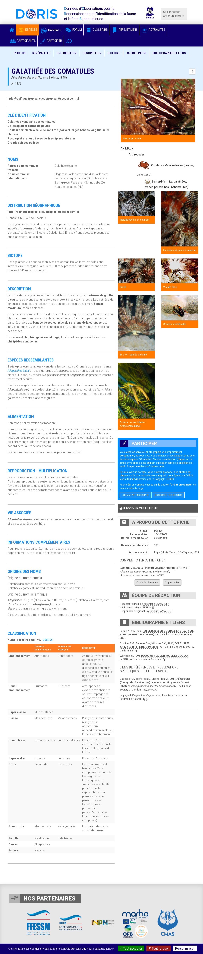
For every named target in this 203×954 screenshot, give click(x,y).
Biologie (114, 53)
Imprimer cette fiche (139, 508)
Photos (20, 53)
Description (92, 53)
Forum (73, 29)
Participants (22, 40)
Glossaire (96, 29)
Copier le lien (172, 582)
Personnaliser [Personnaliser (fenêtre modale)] (185, 948)
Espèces (27, 29)
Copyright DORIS (164, 479)
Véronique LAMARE (154, 603)
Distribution (66, 53)
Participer (50, 40)
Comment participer (135, 495)
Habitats (51, 30)
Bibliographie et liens (169, 53)
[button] (69, 40)
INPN (145, 698)
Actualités (153, 29)
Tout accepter (131, 948)
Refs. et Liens (124, 29)
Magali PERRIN (143, 607)
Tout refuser (158, 948)
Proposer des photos (168, 495)
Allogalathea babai (18, 370)
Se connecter (171, 11)
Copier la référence (147, 582)
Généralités (41, 53)
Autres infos (136, 53)
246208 (48, 639)
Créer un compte (173, 15)
